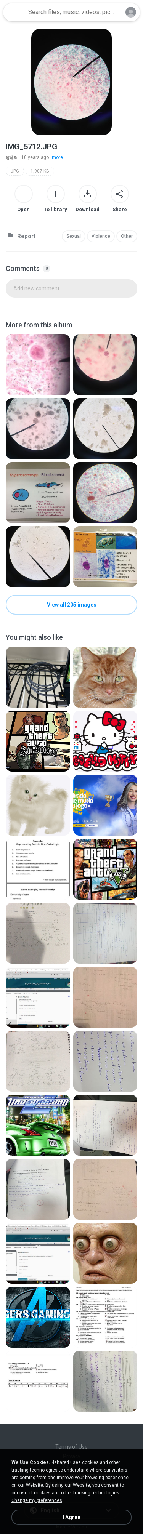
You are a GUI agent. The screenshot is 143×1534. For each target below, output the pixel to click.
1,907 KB (40, 171)
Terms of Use (71, 1447)
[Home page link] (14, 12)
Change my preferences (36, 1500)
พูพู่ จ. (12, 157)
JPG (15, 171)
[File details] (38, 364)
